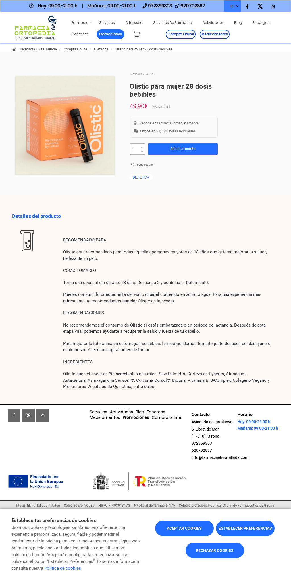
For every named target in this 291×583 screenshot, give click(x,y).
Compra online (180, 34)
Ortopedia (134, 22)
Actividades (213, 22)
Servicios (107, 22)
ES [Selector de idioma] (232, 6)
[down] (142, 150)
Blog (238, 22)
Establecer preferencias (245, 528)
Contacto (79, 34)
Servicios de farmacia (172, 22)
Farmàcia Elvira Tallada (38, 49)
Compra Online (75, 49)
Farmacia (80, 22)
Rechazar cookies (215, 550)
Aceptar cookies (184, 528)
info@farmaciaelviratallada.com (220, 457)
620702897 (202, 450)
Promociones (110, 34)
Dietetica (101, 49)
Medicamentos (214, 34)
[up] (142, 146)
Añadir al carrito (182, 149)
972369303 (202, 443)
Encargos (261, 22)
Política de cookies (62, 568)
